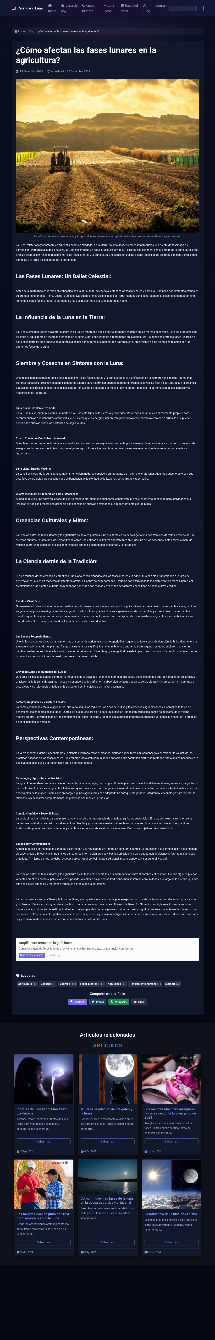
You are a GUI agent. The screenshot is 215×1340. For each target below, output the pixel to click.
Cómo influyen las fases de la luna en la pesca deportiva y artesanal (107, 1200)
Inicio (52, 8)
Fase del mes (129, 8)
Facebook (77, 1001)
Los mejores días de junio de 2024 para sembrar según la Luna (43, 1216)
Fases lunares (88, 8)
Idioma (159, 5)
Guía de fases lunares (31, 955)
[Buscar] (183, 8)
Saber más (43, 1141)
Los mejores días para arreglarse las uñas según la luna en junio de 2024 (170, 1113)
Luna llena (109, 8)
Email (139, 1001)
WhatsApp (119, 1001)
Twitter (98, 1001)
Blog (146, 8)
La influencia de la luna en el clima (171, 1214)
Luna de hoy (69, 8)
